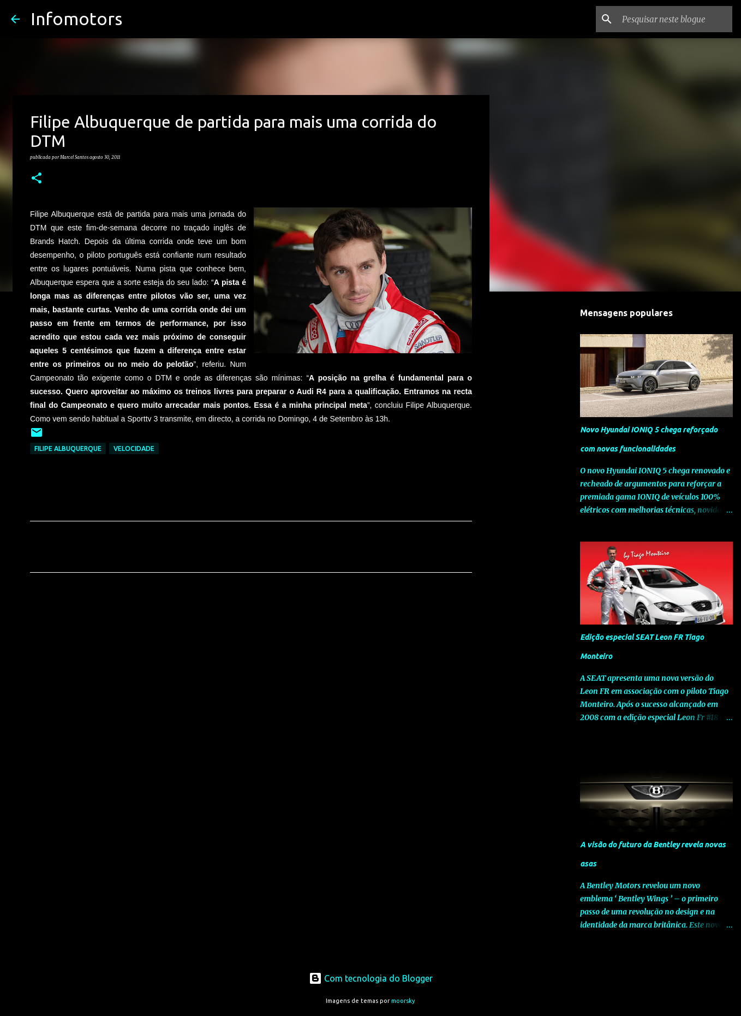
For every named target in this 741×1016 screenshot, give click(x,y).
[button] (36, 178)
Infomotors (76, 18)
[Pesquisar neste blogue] (675, 19)
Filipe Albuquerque (67, 448)
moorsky (403, 1000)
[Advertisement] (251, 683)
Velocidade (133, 448)
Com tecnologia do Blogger (371, 978)
